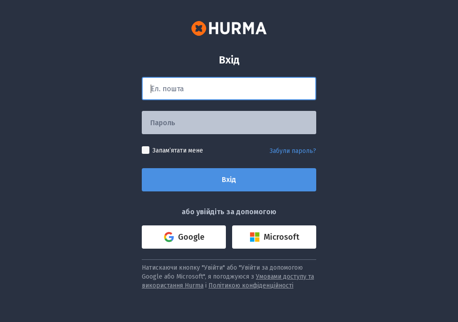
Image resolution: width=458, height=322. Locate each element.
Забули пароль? (293, 151)
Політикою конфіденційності (250, 285)
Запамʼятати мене (178, 150)
